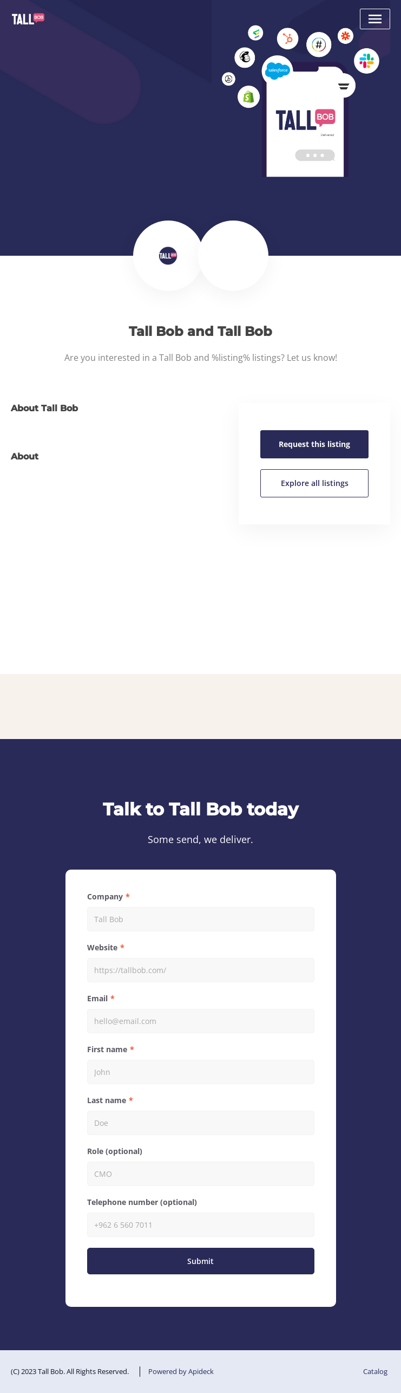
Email (97, 998)
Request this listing (314, 444)
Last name (106, 1100)
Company (105, 896)
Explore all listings (315, 483)
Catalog (375, 1371)
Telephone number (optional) (142, 1202)
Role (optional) (114, 1151)
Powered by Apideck (181, 1371)
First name (107, 1049)
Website (102, 947)
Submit (200, 1261)
